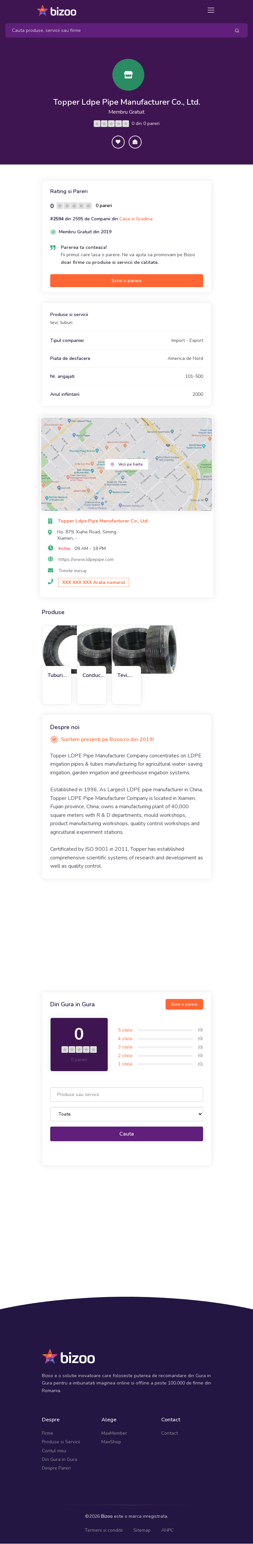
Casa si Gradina (136, 219)
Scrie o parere (127, 281)
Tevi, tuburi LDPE (124, 676)
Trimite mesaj (72, 571)
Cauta (126, 1134)
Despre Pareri (56, 1469)
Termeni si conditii (104, 1531)
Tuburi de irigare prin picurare (57, 676)
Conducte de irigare (94, 676)
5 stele (125, 1031)
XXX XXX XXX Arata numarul (93, 583)
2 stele (125, 1056)
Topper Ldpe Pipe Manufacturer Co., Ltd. (127, 102)
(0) (200, 1030)
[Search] (115, 30)
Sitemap (142, 1531)
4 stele (125, 1039)
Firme (47, 1433)
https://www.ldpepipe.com (86, 560)
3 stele (125, 1048)
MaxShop (111, 1442)
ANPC (167, 1531)
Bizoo (107, 1516)
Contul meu (54, 1451)
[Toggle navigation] (210, 10)
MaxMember (114, 1433)
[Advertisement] (126, 936)
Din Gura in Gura (59, 1460)
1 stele (125, 1064)
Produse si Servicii (61, 1442)
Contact (169, 1433)
